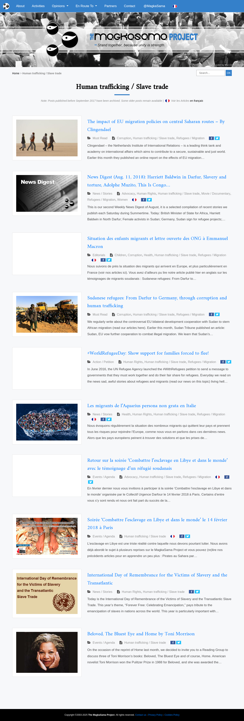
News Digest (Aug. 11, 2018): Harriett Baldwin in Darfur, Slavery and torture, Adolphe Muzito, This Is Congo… (156, 181)
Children (120, 255)
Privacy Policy (155, 715)
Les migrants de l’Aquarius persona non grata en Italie (141, 406)
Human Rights (146, 193)
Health (148, 255)
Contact (129, 6)
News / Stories (102, 193)
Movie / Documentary (215, 193)
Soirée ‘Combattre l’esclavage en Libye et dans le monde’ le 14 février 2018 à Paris (157, 524)
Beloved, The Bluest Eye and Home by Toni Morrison (141, 634)
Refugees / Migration (190, 138)
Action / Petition (103, 362)
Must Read (100, 138)
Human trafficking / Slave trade (153, 138)
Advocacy (128, 193)
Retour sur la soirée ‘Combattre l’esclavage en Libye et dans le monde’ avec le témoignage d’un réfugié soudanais (157, 464)
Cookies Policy (172, 715)
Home (15, 73)
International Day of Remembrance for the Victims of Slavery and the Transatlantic (157, 579)
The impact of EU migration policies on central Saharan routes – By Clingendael (156, 126)
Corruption (124, 138)
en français (196, 100)
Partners (110, 6)
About (20, 6)
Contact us (140, 715)
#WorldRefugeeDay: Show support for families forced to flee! (148, 353)
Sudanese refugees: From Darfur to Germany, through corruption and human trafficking (157, 302)
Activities (38, 6)
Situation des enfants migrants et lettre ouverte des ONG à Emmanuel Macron (157, 242)
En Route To (85, 6)
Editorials (99, 255)
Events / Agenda (104, 477)
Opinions (59, 6)
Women (122, 199)
